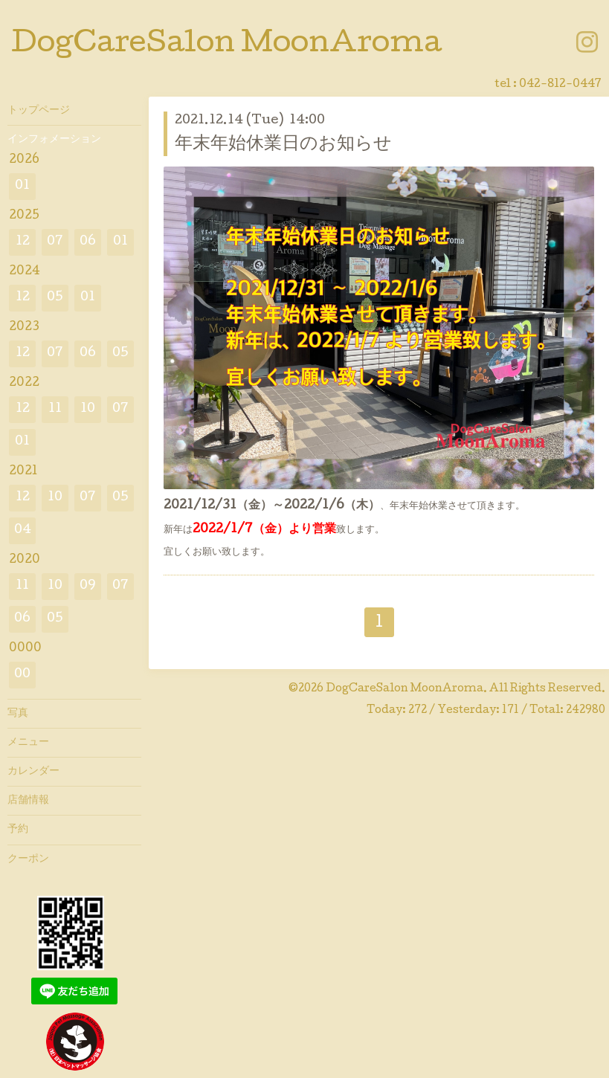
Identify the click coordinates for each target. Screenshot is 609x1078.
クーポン (28, 859)
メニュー (28, 743)
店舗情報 (28, 801)
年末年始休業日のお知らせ (283, 145)
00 (22, 674)
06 (88, 242)
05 (55, 297)
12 (23, 242)
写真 (17, 714)
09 (88, 586)
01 (22, 186)
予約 (17, 830)
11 (55, 409)
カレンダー (33, 772)
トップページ (38, 111)
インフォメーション (54, 140)
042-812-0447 (560, 85)
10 (87, 409)
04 (22, 530)
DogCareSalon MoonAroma (226, 45)
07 (55, 242)
